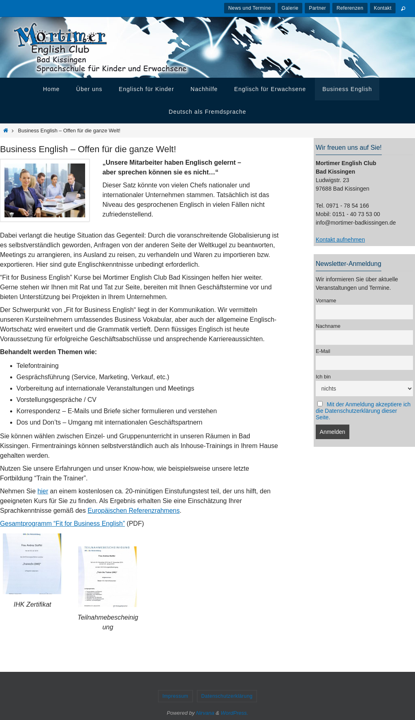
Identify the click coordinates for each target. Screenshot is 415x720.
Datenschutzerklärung (227, 696)
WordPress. (234, 713)
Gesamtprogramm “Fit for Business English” (63, 523)
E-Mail (323, 351)
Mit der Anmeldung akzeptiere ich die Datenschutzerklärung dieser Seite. (363, 411)
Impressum (175, 696)
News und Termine (249, 8)
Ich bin (323, 377)
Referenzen (349, 8)
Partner (317, 8)
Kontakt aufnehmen (340, 239)
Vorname (326, 301)
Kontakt (383, 8)
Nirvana (205, 713)
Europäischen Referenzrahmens (134, 510)
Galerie (290, 8)
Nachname (328, 326)
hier (43, 491)
